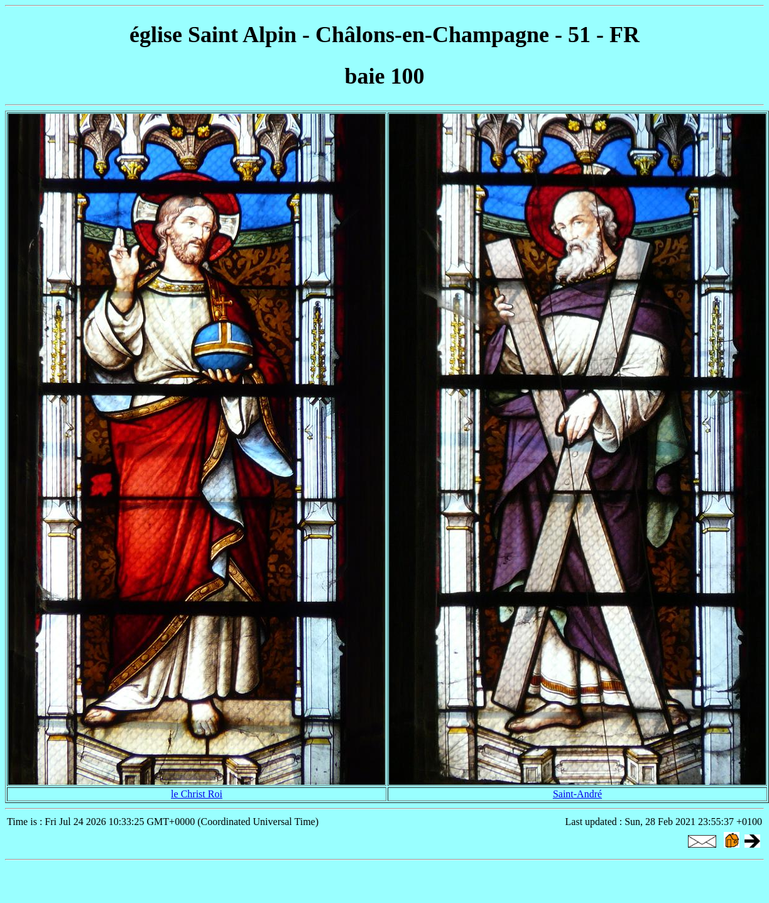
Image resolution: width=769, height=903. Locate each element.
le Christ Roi (196, 794)
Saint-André (577, 794)
